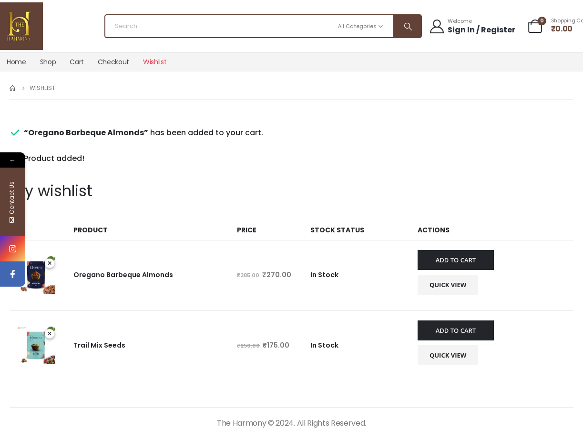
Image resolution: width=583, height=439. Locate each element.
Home (16, 62)
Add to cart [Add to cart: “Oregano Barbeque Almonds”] (456, 260)
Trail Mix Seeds (99, 345)
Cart (77, 62)
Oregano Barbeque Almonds (123, 274)
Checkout (113, 62)
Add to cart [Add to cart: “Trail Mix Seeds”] (456, 330)
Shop (48, 62)
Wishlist (154, 62)
